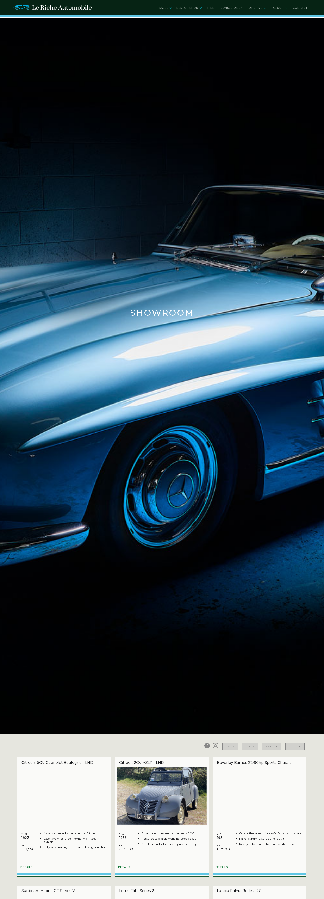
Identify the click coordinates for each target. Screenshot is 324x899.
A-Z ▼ (250, 746)
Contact (300, 8)
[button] (165, 8)
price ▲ (271, 746)
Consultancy (231, 8)
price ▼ (295, 746)
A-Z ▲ (230, 746)
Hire (210, 8)
